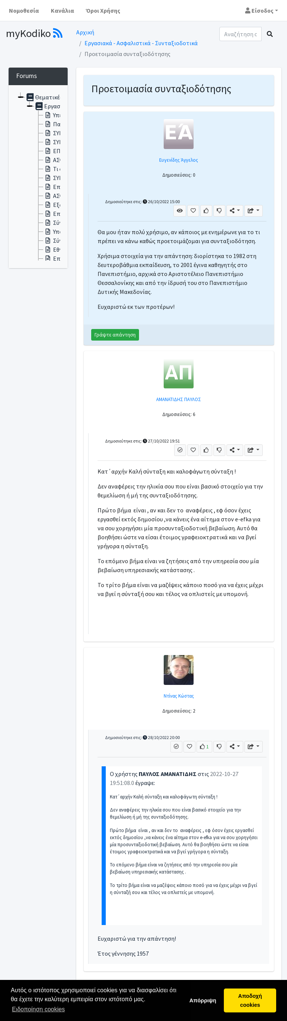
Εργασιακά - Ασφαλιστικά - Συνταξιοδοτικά (141, 43)
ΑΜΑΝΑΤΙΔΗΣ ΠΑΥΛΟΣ (178, 399)
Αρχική (85, 32)
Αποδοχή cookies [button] (250, 1000)
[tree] (38, 177)
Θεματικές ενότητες (56, 97)
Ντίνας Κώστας (179, 696)
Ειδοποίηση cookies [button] (38, 1009)
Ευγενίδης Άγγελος (178, 160)
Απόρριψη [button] (202, 1000)
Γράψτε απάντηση (115, 334)
